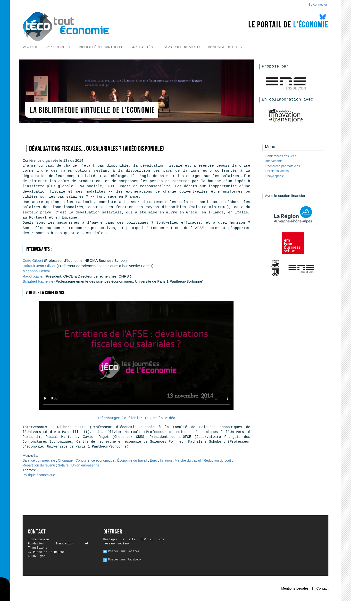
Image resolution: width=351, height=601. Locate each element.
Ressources (58, 47)
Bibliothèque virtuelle (101, 47)
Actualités (142, 47)
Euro (153, 460)
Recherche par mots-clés (282, 166)
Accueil (30, 47)
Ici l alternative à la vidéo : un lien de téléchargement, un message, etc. (136, 355)
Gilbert (33, 260)
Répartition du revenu (39, 465)
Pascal (36, 271)
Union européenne (85, 465)
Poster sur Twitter (124, 551)
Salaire (63, 465)
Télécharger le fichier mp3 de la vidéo (136, 418)
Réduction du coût (217, 460)
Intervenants (273, 161)
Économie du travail (132, 460)
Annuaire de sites (225, 47)
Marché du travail (188, 460)
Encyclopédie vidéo (180, 47)
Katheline (38, 281)
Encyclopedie (274, 176)
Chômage (65, 460)
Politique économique (39, 475)
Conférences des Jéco (280, 156)
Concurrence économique (94, 460)
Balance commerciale (39, 460)
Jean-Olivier (39, 266)
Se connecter (318, 4)
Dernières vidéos (277, 171)
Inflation (166, 460)
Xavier (33, 276)
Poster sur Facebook (125, 559)
